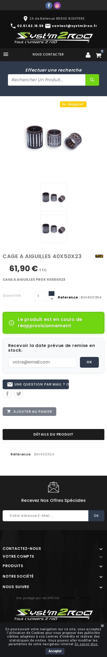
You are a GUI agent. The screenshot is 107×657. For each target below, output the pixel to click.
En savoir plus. (87, 644)
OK (89, 362)
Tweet (18, 393)
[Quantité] (40, 296)
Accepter (55, 651)
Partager (7, 393)
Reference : (69, 297)
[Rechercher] (46, 80)
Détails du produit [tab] (53, 434)
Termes (85, 598)
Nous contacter (48, 54)
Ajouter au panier (29, 411)
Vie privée (68, 598)
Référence (20, 454)
